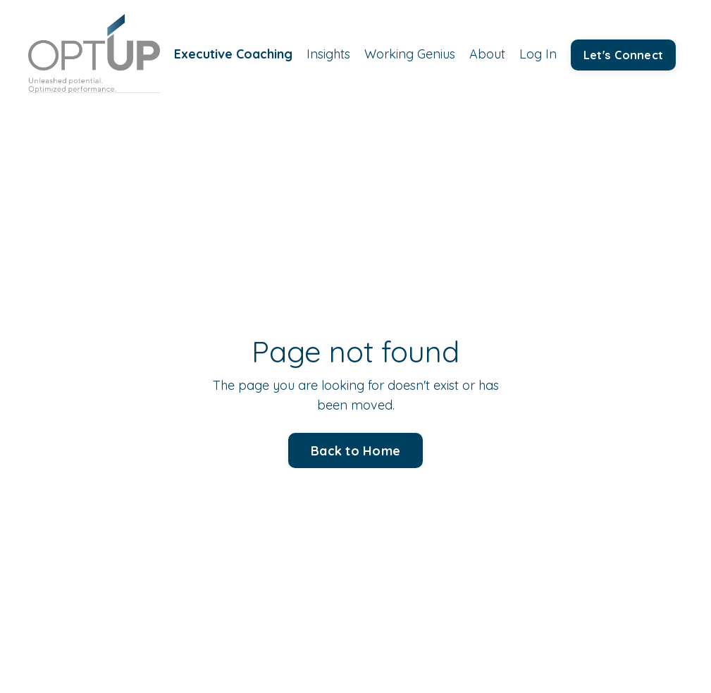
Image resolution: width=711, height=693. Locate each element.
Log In (538, 54)
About (487, 54)
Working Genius (409, 54)
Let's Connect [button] (623, 55)
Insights (328, 54)
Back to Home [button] (355, 451)
